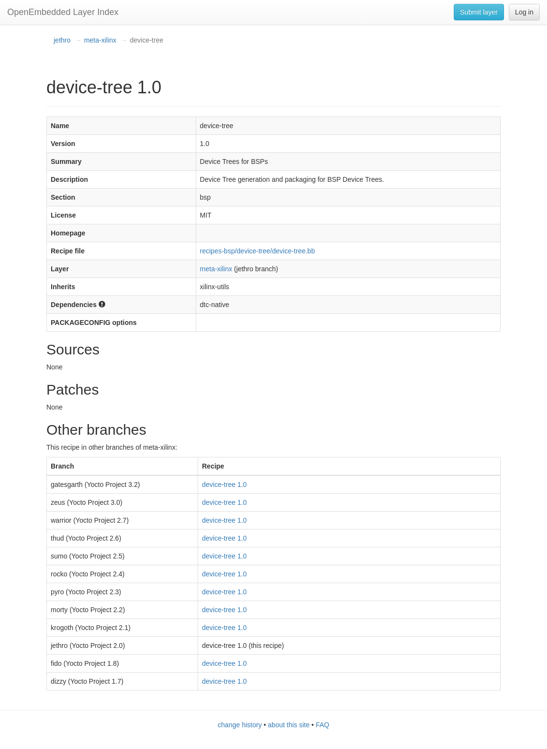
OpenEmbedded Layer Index (62, 12)
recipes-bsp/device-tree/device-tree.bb (257, 251)
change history (240, 725)
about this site (288, 725)
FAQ (322, 725)
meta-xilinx (100, 40)
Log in (524, 12)
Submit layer (479, 12)
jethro (62, 40)
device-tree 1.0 (224, 484)
